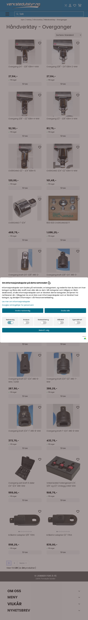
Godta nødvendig (22, 310)
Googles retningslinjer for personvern (18, 305)
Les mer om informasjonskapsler (16, 301)
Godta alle (65, 310)
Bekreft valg (44, 330)
